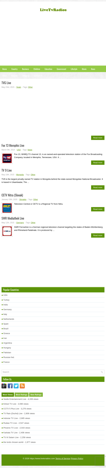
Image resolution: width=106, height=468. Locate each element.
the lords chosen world (13, 442)
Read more (97, 138)
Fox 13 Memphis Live (13, 145)
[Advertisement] (54, 40)
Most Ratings (21, 395)
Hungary (7, 348)
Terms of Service (62, 458)
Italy (5, 314)
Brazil (5, 328)
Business (25, 69)
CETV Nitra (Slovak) (12, 195)
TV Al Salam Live (11, 437)
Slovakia (22, 199)
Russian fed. (8, 357)
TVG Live (6, 82)
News (93, 69)
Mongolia (20, 175)
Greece (6, 333)
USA (19, 150)
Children (36, 69)
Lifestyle (74, 69)
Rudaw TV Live (10, 423)
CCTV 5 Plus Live (11, 409)
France (6, 362)
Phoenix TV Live (10, 428)
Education (48, 69)
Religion (14, 75)
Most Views (8, 395)
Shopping (25, 75)
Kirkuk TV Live (9, 404)
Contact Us (38, 75)
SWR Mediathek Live (13, 218)
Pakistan (7, 352)
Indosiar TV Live (10, 418)
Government (61, 69)
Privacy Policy (77, 458)
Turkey (6, 300)
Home (4, 69)
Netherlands (8, 319)
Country (14, 69)
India (5, 305)
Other (4, 75)
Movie (84, 69)
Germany (20, 223)
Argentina (7, 343)
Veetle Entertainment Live (14, 399)
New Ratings (35, 395)
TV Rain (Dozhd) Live (12, 413)
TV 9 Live (7, 170)
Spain (18, 87)
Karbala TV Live (10, 432)
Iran (5, 338)
